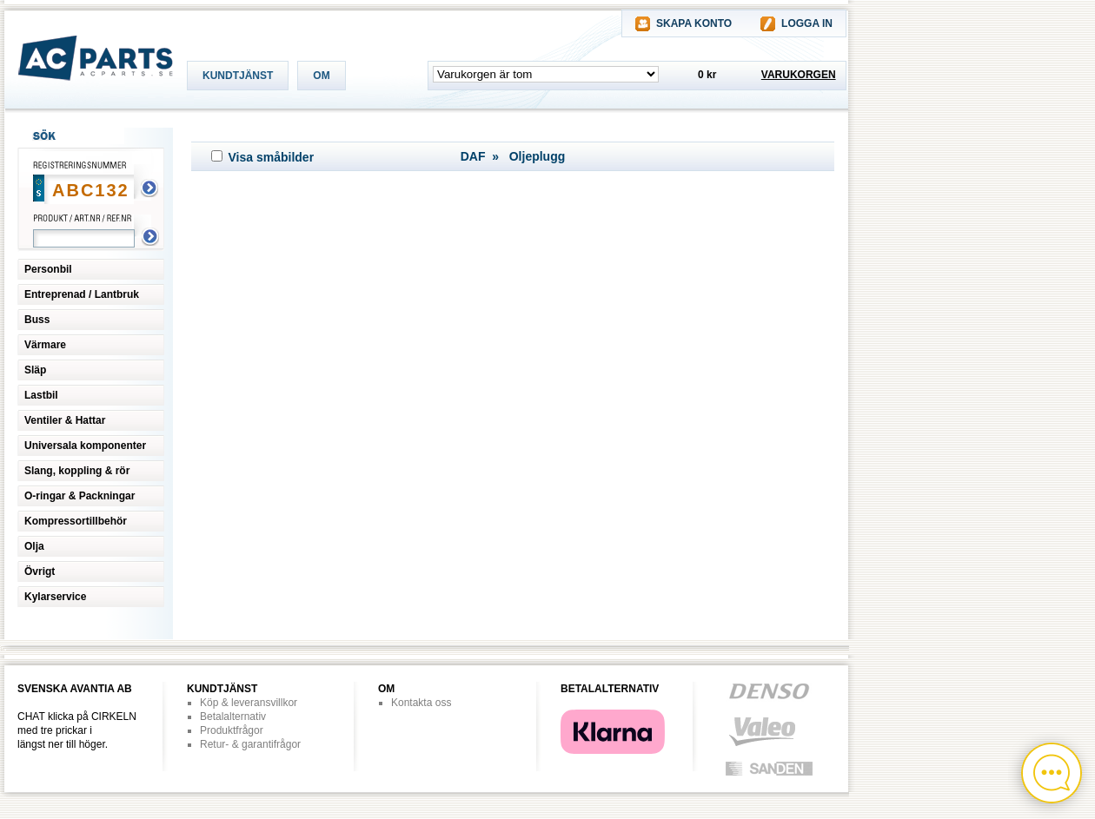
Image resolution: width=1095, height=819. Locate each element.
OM (321, 75)
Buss (37, 320)
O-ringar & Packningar (79, 496)
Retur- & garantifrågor (250, 744)
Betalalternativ (233, 716)
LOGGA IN (807, 23)
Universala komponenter (85, 445)
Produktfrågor (231, 730)
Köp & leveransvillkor (248, 703)
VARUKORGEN (798, 75)
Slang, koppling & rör (76, 471)
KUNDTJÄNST (237, 75)
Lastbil (41, 395)
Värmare (45, 345)
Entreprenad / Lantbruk (81, 294)
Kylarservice (55, 597)
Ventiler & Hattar (64, 420)
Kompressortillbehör (75, 521)
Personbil (48, 269)
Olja (34, 546)
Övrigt (39, 571)
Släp (35, 370)
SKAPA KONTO (694, 23)
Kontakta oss (421, 703)
